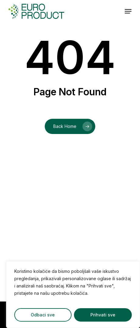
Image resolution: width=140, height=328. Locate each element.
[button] (128, 11)
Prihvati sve (102, 314)
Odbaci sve (43, 314)
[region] (73, 294)
